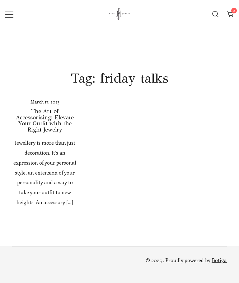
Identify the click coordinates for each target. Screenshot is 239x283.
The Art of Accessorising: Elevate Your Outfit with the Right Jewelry (45, 120)
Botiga (219, 260)
